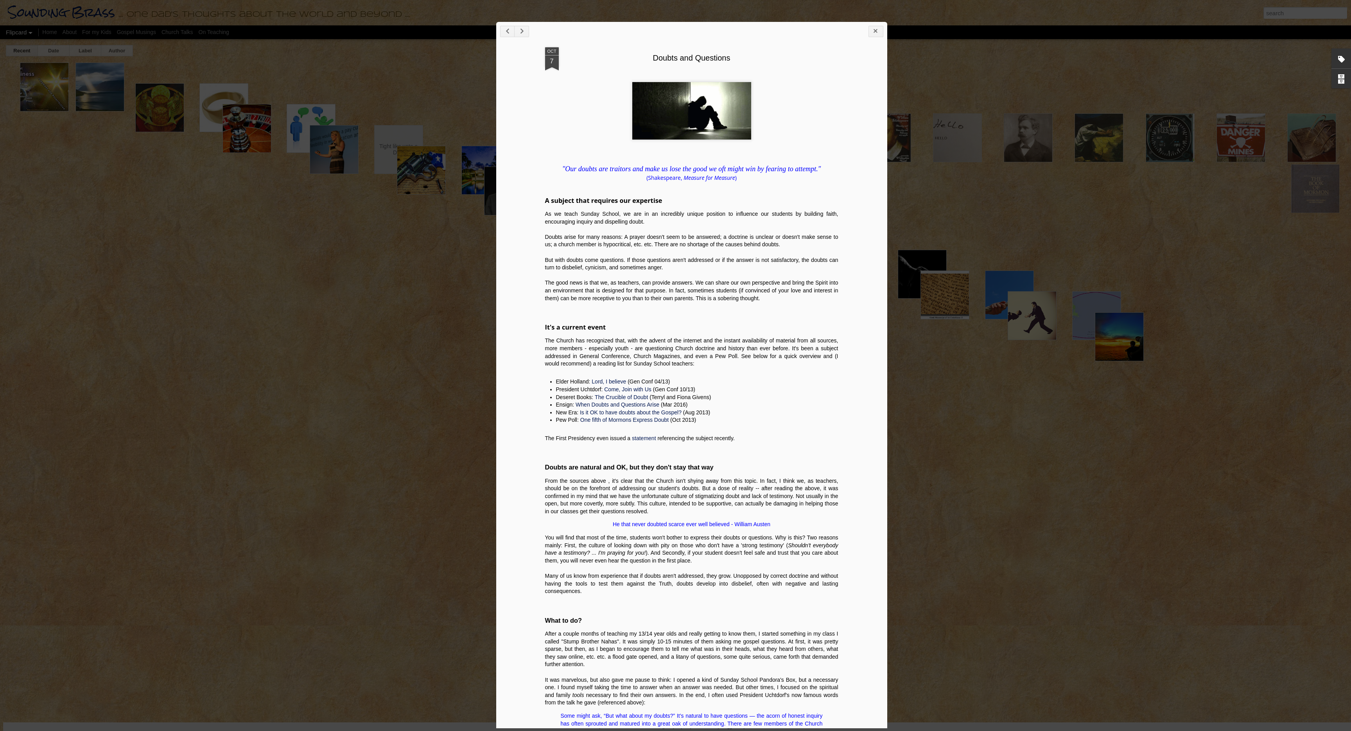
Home (49, 32)
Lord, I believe (965, 534)
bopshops (685, 726)
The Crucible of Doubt (977, 549)
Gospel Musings (136, 32)
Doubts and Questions (1048, 210)
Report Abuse (751, 726)
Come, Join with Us (984, 542)
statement (1000, 591)
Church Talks (177, 32)
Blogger (728, 726)
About (70, 32)
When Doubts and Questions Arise (973, 557)
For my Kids (96, 32)
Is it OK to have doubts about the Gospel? (987, 565)
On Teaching (214, 32)
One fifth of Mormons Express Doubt (981, 572)
